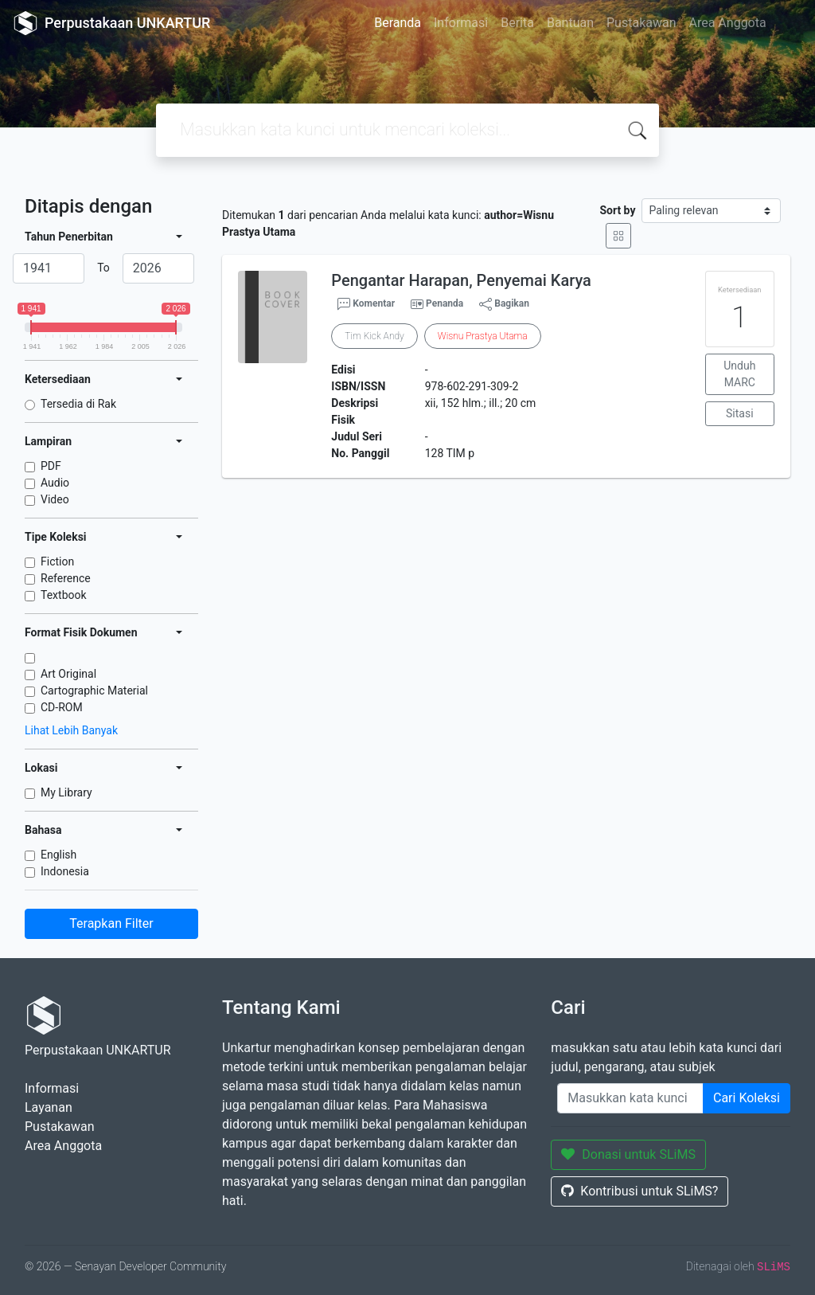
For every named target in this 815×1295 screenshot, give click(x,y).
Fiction (57, 561)
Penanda (444, 303)
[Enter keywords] (630, 1098)
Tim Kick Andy (374, 336)
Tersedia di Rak (78, 403)
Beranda (397, 22)
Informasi (461, 22)
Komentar (366, 304)
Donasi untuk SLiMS (628, 1154)
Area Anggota (727, 22)
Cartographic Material (94, 690)
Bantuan (570, 22)
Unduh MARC (739, 374)
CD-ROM (62, 707)
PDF (51, 466)
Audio (55, 482)
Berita (517, 22)
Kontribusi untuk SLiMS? (639, 1191)
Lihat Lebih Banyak (71, 730)
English (58, 854)
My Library (66, 792)
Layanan (48, 1107)
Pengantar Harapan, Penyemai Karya (461, 280)
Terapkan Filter (111, 923)
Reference (66, 578)
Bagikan (504, 304)
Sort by (617, 210)
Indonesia (65, 871)
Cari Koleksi (746, 1097)
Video (55, 499)
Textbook (64, 595)
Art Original (68, 673)
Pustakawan (641, 22)
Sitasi (740, 413)
